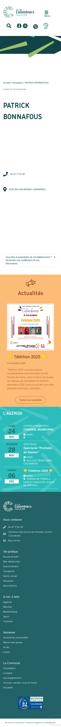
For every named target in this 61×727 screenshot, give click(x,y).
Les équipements (12, 678)
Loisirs (6, 652)
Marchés (7, 607)
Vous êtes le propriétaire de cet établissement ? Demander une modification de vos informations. (29, 260)
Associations (10, 585)
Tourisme (8, 621)
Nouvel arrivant (11, 556)
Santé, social (10, 576)
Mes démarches (11, 561)
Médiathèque (10, 611)
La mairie (7, 673)
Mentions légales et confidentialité (41, 723)
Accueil (6, 82)
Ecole (6, 647)
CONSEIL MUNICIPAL (38, 429)
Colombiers (9, 668)
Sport (6, 616)
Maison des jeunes (13, 642)
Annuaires (17, 82)
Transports (9, 571)
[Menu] (46, 14)
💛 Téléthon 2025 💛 (27, 356)
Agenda (7, 602)
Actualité (8, 687)
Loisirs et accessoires (14, 89)
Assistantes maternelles (15, 637)
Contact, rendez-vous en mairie (20, 682)
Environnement (11, 566)
